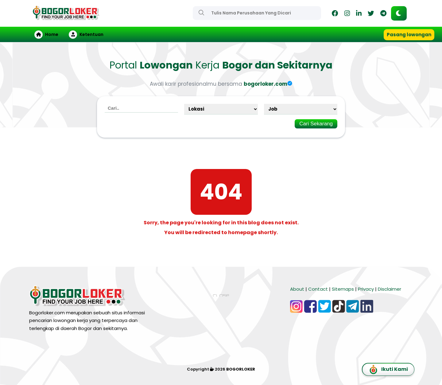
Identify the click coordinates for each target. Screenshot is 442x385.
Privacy (366, 289)
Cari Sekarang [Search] (316, 124)
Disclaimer (389, 289)
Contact (318, 289)
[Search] (201, 13)
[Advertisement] (221, 342)
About (297, 289)
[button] (399, 13)
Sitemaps (343, 289)
